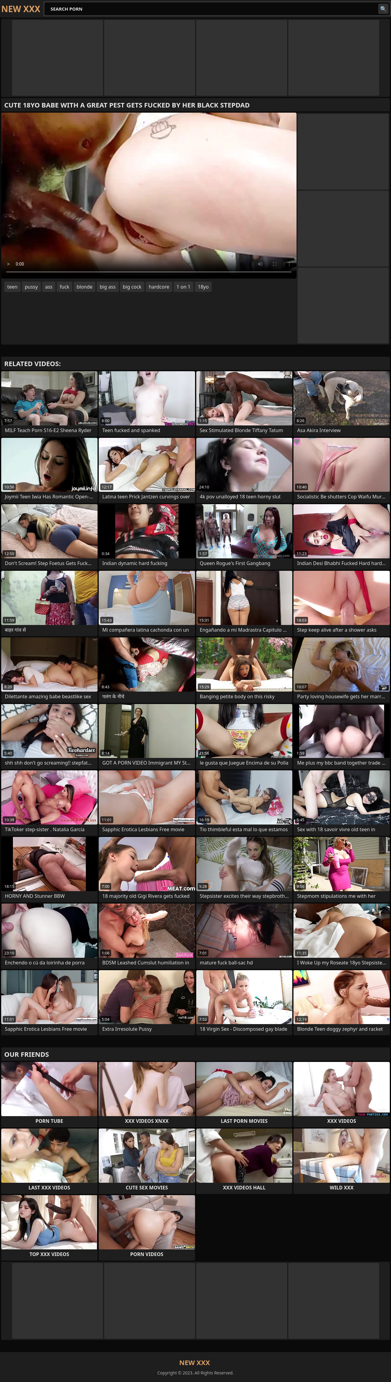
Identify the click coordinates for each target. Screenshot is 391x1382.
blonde (84, 286)
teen (12, 286)
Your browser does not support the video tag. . (149, 196)
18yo (203, 286)
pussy (31, 286)
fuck (64, 286)
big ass (107, 286)
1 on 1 (184, 286)
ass (48, 286)
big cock (132, 286)
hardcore (159, 286)
